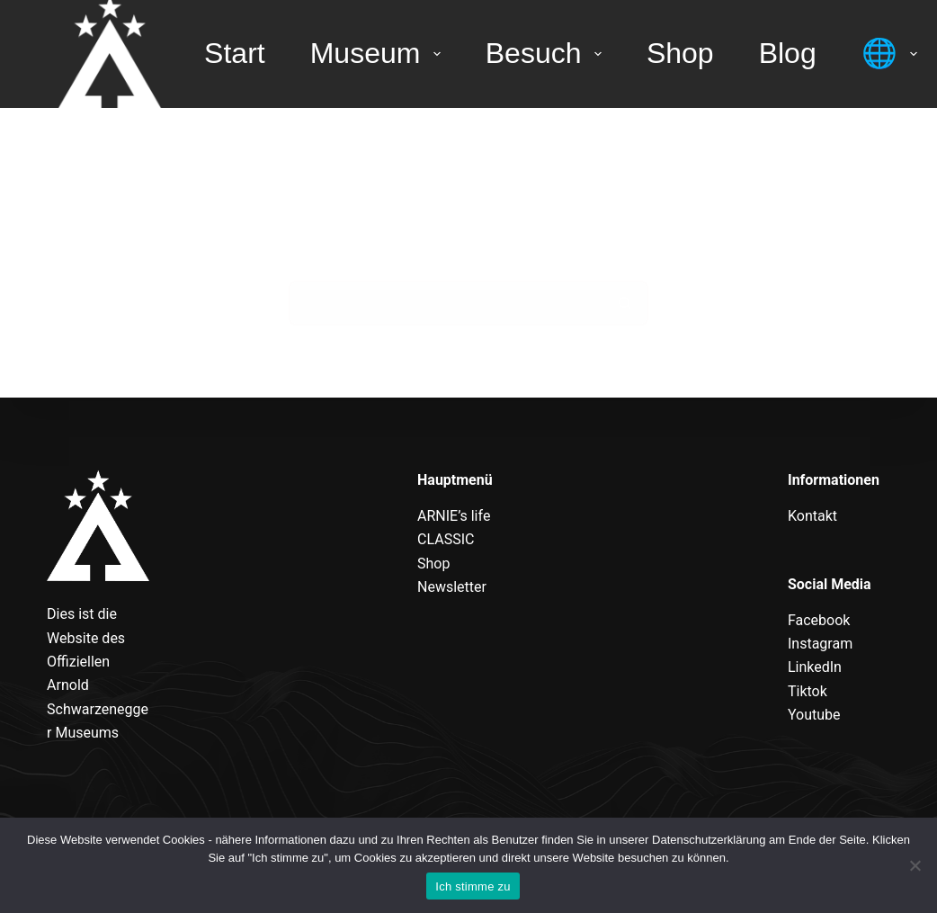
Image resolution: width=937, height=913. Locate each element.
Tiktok (807, 691)
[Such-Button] (625, 303)
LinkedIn (815, 667)
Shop (680, 53)
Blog (788, 53)
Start (234, 53)
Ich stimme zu (472, 886)
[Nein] (915, 865)
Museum (379, 53)
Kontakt (812, 515)
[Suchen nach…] (446, 303)
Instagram (820, 643)
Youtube (814, 714)
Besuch (547, 53)
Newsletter (451, 586)
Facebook (819, 620)
